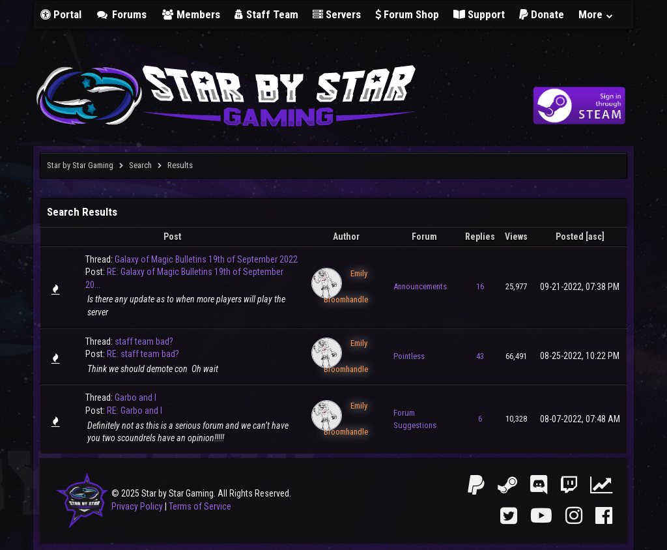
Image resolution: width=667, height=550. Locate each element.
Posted (570, 236)
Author (346, 236)
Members (191, 14)
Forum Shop (407, 14)
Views (516, 236)
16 (480, 286)
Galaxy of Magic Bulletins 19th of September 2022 (206, 259)
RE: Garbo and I (134, 410)
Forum (424, 236)
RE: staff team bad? (143, 354)
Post (172, 236)
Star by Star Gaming (80, 165)
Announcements (420, 286)
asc (595, 236)
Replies (480, 236)
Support (479, 14)
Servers (337, 14)
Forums (121, 14)
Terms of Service (200, 506)
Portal (60, 14)
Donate (541, 14)
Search (140, 165)
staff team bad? (144, 341)
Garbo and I (135, 397)
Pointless (409, 356)
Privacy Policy (137, 506)
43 (480, 356)
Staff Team (266, 14)
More (596, 14)
